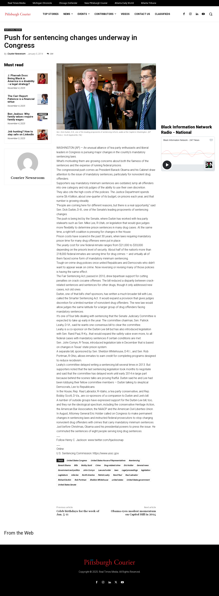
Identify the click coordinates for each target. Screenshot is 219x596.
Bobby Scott (86, 465)
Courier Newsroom (16, 53)
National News (13, 30)
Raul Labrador (131, 475)
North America (88, 475)
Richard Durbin (64, 479)
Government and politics (69, 470)
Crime (97, 465)
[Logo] (109, 562)
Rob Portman (80, 479)
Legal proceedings (130, 470)
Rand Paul (117, 475)
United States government (138, 479)
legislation (145, 470)
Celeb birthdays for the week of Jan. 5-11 (77, 512)
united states (117, 479)
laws (116, 470)
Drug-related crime (112, 465)
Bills (76, 465)
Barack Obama (64, 465)
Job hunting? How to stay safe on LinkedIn (21, 133)
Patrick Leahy (104, 475)
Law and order (104, 470)
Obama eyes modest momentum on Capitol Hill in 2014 (133, 512)
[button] (211, 14)
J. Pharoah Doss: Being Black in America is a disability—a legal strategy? (21, 80)
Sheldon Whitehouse (99, 479)
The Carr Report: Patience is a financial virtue (21, 98)
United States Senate (67, 484)
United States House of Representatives (107, 460)
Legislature (63, 475)
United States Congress (76, 460)
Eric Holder (128, 465)
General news (142, 465)
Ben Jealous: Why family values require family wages (20, 116)
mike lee (74, 475)
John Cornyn (89, 470)
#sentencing (134, 460)
